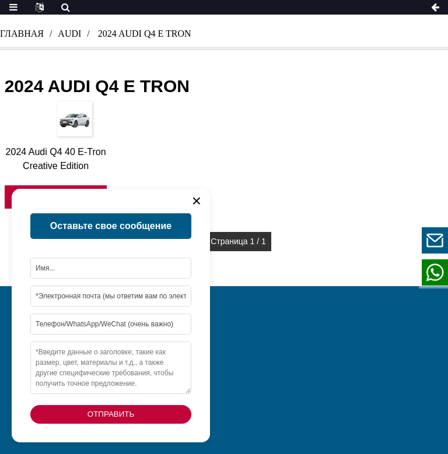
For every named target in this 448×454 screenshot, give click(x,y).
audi (69, 33)
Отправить (111, 414)
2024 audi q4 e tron (144, 33)
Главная (22, 33)
